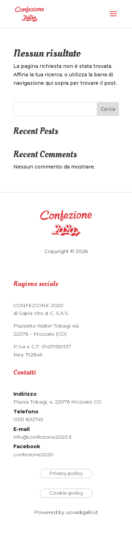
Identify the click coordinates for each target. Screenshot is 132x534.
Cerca (108, 109)
